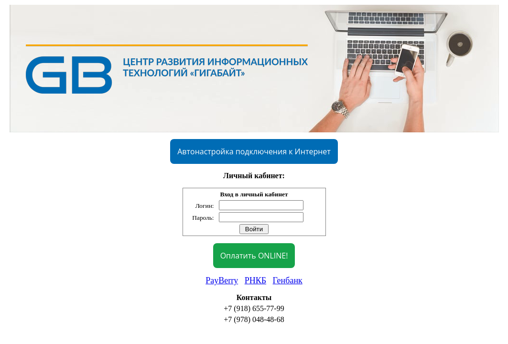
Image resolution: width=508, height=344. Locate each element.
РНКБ (255, 280)
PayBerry (221, 280)
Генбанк (288, 280)
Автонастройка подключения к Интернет (254, 151)
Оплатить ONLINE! (254, 255)
